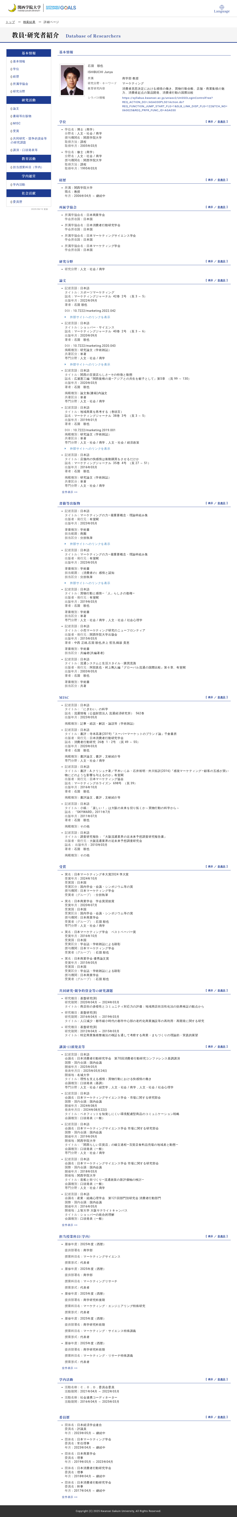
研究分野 (19, 91)
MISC (17, 123)
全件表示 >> (70, 491)
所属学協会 (20, 83)
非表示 (222, 121)
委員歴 (17, 201)
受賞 (16, 131)
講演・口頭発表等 (25, 150)
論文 (16, 108)
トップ (10, 22)
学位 (16, 69)
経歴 (16, 76)
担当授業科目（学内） (28, 167)
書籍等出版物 (22, 116)
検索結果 (29, 22)
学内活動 (19, 184)
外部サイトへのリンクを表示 (87, 317)
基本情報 (19, 61)
